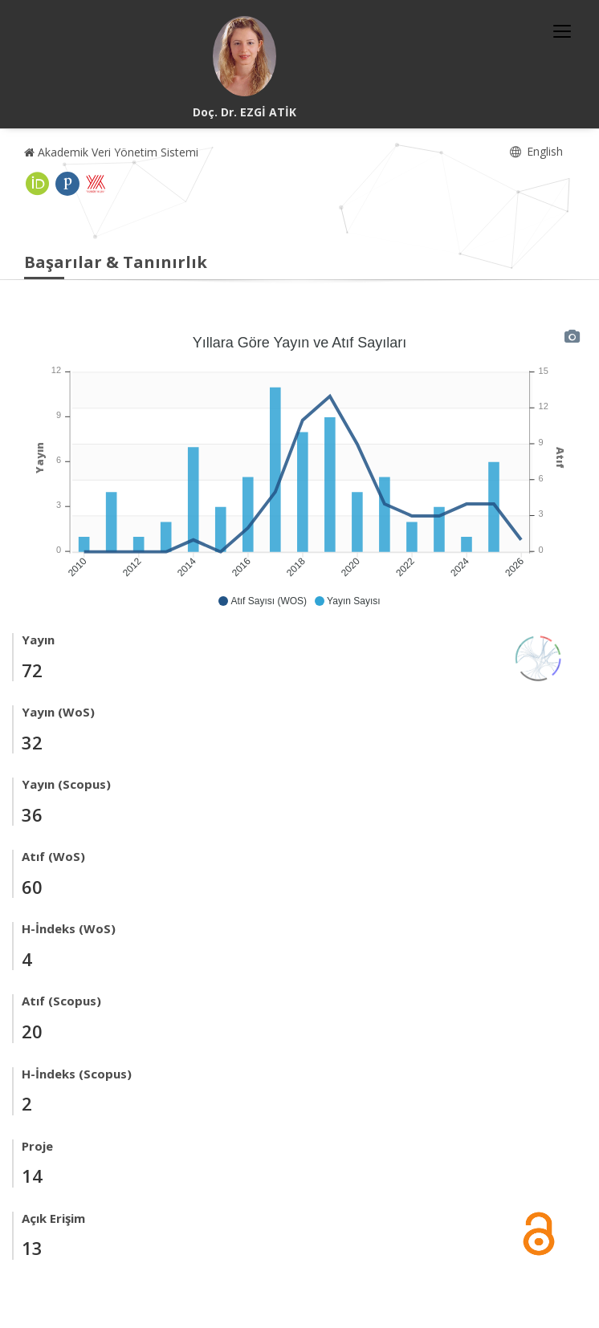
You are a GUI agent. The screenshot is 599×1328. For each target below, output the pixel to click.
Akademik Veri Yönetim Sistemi (111, 152)
